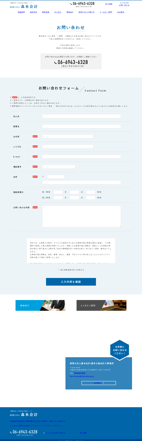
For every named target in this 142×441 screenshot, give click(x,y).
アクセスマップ (44, 424)
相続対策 (33, 12)
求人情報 (109, 4)
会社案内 (120, 12)
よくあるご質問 (106, 12)
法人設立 (57, 12)
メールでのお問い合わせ (124, 4)
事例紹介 (70, 12)
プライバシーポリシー (63, 424)
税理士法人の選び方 (86, 12)
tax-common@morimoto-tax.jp (84, 373)
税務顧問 (21, 12)
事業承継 (45, 12)
